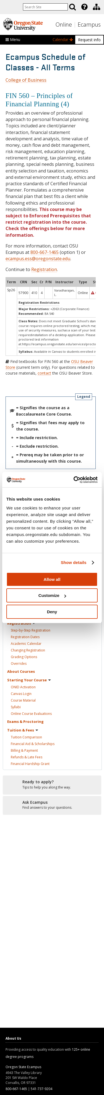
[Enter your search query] (45, 7)
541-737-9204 (41, 1088)
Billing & (24, 750)
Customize (52, 595)
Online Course (31, 713)
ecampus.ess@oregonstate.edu (38, 259)
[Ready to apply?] (52, 785)
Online (64, 24)
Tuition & (22, 730)
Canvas (21, 693)
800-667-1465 (44, 252)
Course (23, 700)
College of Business (26, 80)
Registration (44, 269)
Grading (24, 657)
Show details (74, 562)
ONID (23, 687)
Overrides (19, 663)
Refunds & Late (26, 757)
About (21, 671)
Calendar (63, 39)
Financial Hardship (30, 763)
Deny (52, 611)
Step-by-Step (30, 630)
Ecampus (89, 24)
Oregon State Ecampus (23, 1067)
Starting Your (29, 679)
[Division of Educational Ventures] (96, 7)
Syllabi (16, 707)
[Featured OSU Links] (84, 7)
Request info (89, 39)
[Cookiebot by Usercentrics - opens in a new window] (74, 479)
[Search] (72, 7)
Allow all (52, 579)
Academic (26, 643)
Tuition (26, 737)
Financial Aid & (32, 743)
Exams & (25, 721)
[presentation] (84, 7)
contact (44, 373)
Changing (28, 650)
